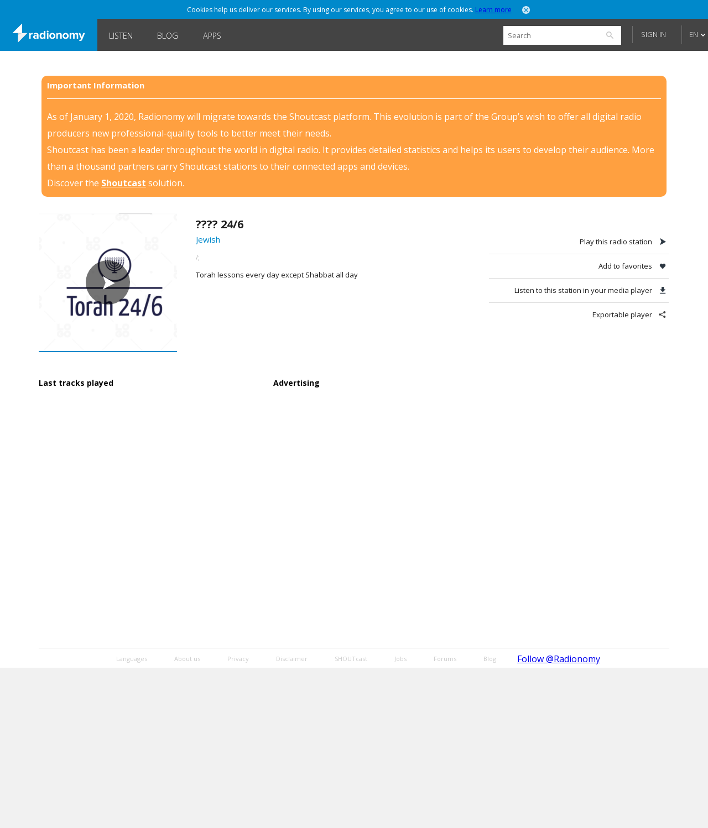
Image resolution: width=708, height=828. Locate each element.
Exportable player (622, 314)
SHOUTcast (351, 658)
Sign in (653, 34)
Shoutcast (123, 183)
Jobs (400, 658)
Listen (121, 35)
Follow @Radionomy (558, 659)
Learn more (493, 9)
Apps (212, 35)
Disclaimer (292, 658)
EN (693, 34)
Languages (131, 658)
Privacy (238, 658)
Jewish (208, 239)
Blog (167, 35)
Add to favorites (625, 266)
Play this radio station (616, 242)
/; (198, 257)
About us (187, 658)
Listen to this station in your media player (583, 290)
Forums (445, 658)
